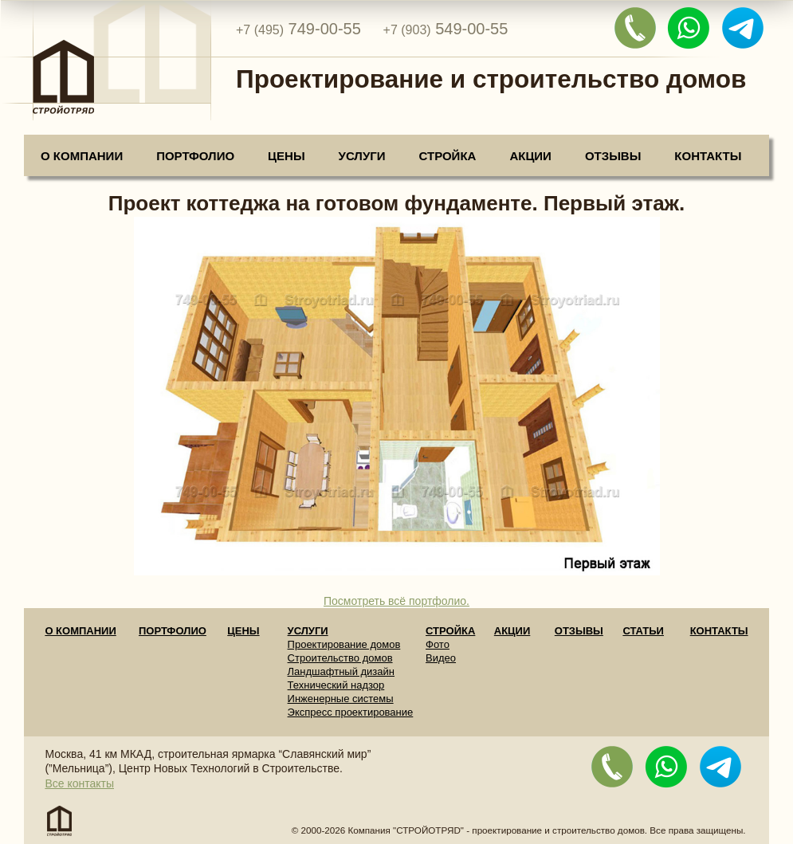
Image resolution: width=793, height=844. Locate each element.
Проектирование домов (344, 644)
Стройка (448, 156)
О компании (82, 156)
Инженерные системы (341, 699)
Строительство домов (340, 658)
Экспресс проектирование (351, 712)
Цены (286, 156)
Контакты (707, 156)
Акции (530, 156)
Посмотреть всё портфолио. (396, 601)
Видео (441, 658)
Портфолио (195, 156)
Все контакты (79, 783)
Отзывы (613, 156)
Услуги (362, 156)
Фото (437, 644)
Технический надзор (336, 685)
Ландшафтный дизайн (341, 671)
